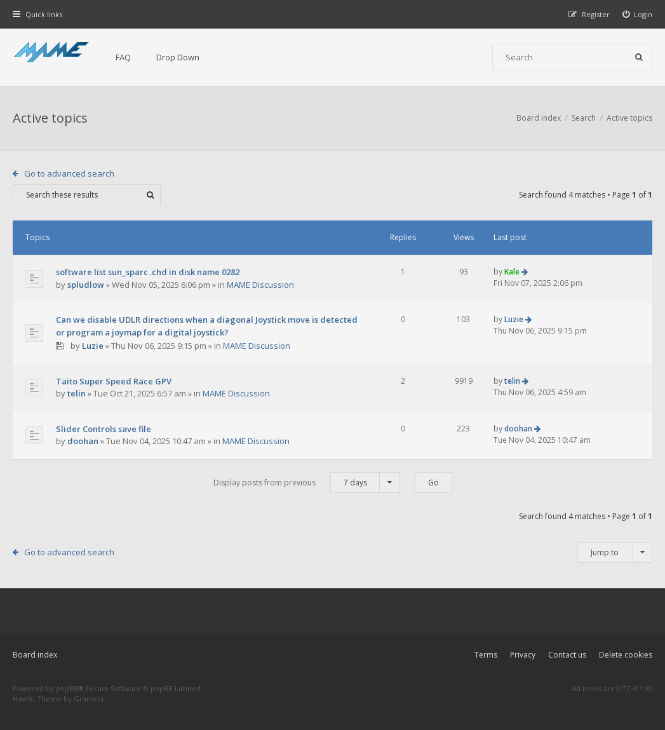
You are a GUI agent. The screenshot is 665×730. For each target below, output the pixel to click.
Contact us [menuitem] (567, 654)
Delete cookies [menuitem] (625, 654)
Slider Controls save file (103, 429)
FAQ (123, 57)
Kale (512, 271)
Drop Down (177, 57)
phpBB (67, 688)
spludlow (85, 284)
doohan (82, 441)
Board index (35, 654)
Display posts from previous (306, 482)
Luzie (93, 345)
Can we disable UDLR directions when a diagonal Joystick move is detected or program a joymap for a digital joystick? (207, 326)
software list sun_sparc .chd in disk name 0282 (147, 272)
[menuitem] (637, 14)
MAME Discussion (260, 284)
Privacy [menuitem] (522, 654)
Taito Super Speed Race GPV (113, 381)
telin (76, 393)
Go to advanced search (69, 173)
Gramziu (89, 698)
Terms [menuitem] (485, 654)
